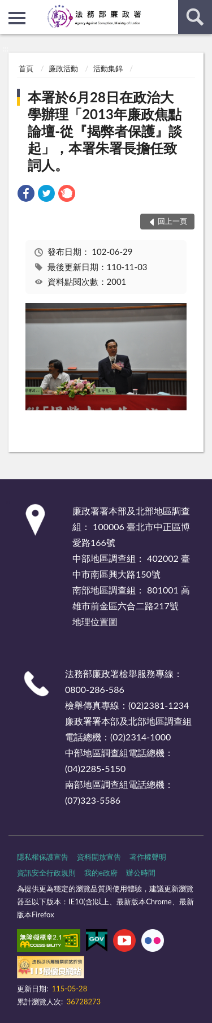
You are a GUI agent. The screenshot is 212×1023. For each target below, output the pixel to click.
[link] (26, 195)
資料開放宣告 (99, 856)
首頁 (26, 68)
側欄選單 (16, 18)
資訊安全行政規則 (46, 872)
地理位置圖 (95, 621)
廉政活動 (63, 68)
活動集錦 (108, 68)
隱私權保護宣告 (42, 856)
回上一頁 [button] (172, 221)
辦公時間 (140, 872)
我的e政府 (101, 872)
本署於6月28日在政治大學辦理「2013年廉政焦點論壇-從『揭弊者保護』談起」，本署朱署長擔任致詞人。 (105, 131)
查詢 (195, 17)
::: (9, 8)
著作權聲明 (147, 856)
